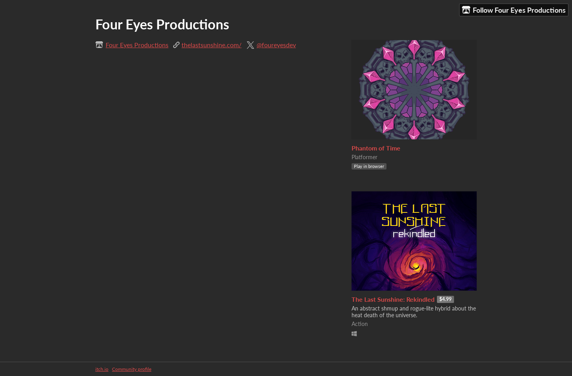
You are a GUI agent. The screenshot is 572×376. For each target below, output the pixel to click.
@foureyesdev (276, 44)
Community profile (131, 369)
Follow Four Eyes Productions (514, 10)
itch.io (101, 369)
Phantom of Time (376, 148)
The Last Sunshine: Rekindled (393, 299)
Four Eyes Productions (137, 44)
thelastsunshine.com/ (212, 44)
